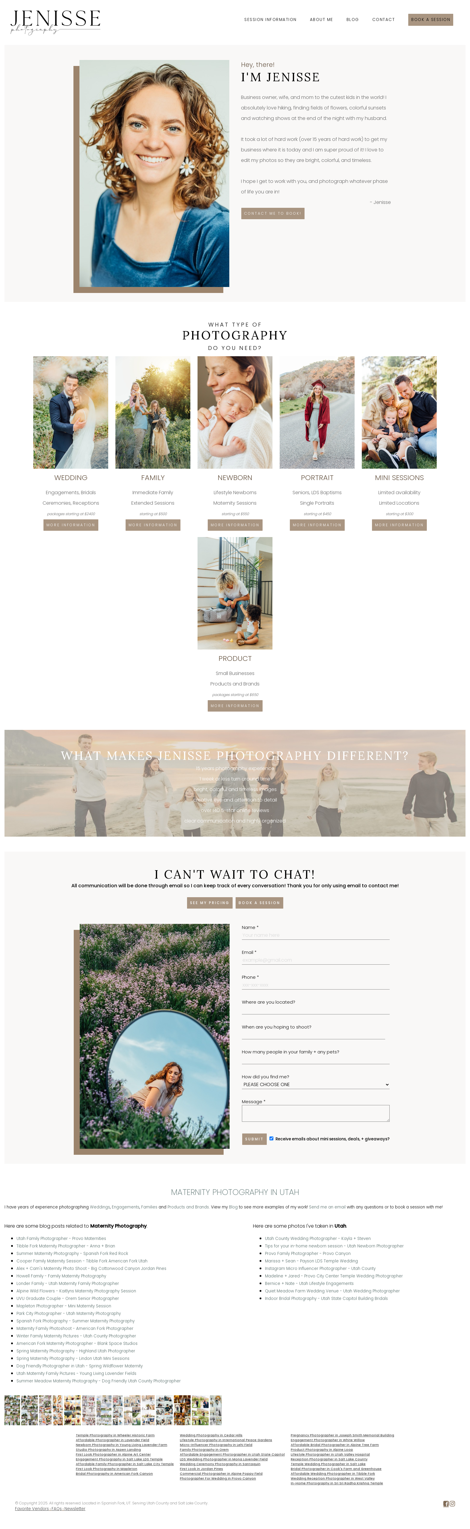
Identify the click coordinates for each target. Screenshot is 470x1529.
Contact (383, 19)
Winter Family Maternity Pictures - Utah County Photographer (76, 1336)
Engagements (125, 1207)
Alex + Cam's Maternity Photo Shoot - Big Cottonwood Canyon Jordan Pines (91, 1268)
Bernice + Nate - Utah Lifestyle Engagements (309, 1283)
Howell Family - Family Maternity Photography (61, 1276)
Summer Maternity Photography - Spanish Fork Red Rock (72, 1253)
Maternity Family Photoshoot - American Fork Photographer (74, 1328)
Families (149, 1207)
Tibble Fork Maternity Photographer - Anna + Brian (65, 1246)
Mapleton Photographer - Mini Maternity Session (63, 1306)
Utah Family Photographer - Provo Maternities (61, 1238)
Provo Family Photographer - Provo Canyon (308, 1253)
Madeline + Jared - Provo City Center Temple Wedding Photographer (334, 1276)
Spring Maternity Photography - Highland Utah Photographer (75, 1351)
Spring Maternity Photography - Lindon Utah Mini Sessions (72, 1358)
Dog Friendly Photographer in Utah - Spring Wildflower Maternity (79, 1366)
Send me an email (327, 1207)
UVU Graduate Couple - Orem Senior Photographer (67, 1298)
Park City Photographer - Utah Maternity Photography (68, 1313)
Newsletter (74, 1509)
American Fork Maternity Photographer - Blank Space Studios (77, 1343)
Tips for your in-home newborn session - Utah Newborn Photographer (334, 1246)
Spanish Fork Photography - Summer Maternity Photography (75, 1321)
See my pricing (210, 902)
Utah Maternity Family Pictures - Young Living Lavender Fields (76, 1373)
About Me (321, 19)
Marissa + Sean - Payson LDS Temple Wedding (311, 1261)
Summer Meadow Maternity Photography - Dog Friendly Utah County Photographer (98, 1381)
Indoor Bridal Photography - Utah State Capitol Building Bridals (326, 1298)
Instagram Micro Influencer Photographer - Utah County (320, 1268)
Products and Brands (188, 1207)
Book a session (430, 19)
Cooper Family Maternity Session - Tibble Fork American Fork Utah (81, 1261)
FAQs (57, 1509)
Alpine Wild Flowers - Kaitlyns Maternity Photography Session (76, 1291)
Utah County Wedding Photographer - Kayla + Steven (318, 1238)
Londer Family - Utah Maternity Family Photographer (67, 1283)
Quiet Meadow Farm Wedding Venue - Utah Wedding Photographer (332, 1291)
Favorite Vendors (32, 1509)
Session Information (270, 19)
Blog (353, 19)
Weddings (100, 1207)
